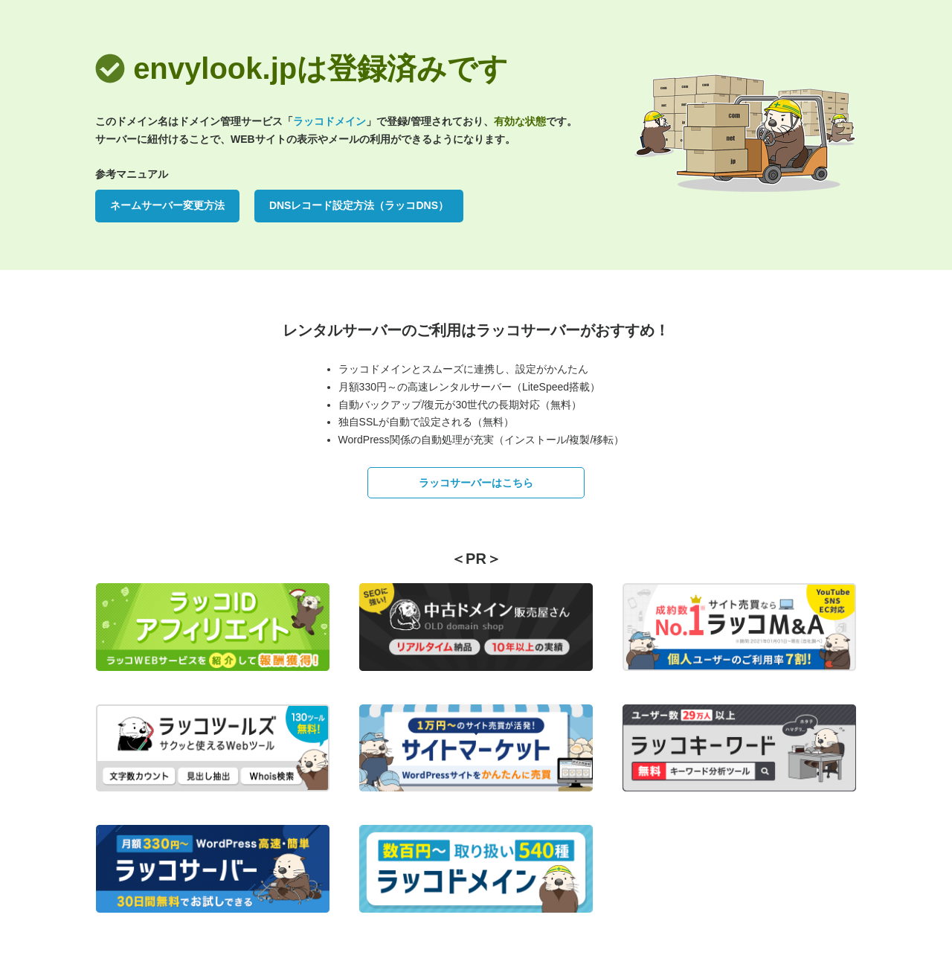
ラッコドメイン (329, 121)
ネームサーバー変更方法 (167, 205)
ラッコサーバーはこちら (476, 483)
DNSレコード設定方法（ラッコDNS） (358, 205)
